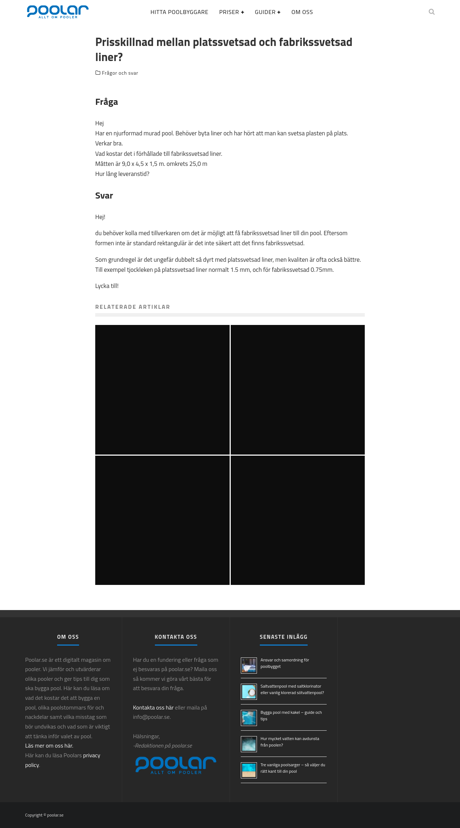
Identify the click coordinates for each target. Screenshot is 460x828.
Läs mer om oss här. (49, 745)
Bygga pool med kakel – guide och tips (291, 715)
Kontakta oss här (153, 707)
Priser (229, 12)
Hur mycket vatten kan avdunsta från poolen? (290, 741)
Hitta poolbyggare (179, 12)
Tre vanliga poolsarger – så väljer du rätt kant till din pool (293, 767)
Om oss (302, 12)
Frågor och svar (120, 73)
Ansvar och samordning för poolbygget (285, 663)
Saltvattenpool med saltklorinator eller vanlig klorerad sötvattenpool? (292, 689)
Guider (265, 12)
